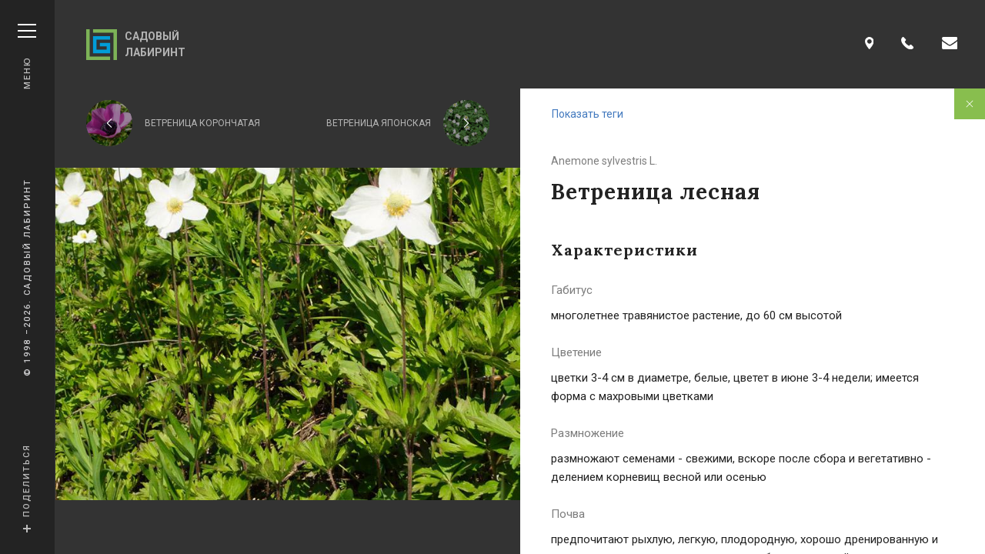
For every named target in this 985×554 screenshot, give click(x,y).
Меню (27, 56)
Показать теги (587, 114)
